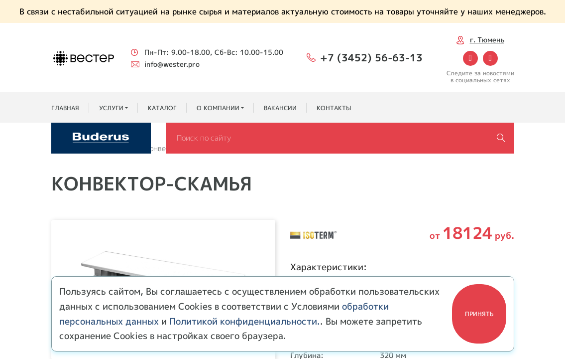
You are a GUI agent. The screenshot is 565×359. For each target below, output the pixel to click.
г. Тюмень (487, 39)
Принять (479, 314)
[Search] (340, 138)
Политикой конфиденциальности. (244, 321)
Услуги (111, 108)
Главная (65, 108)
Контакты (334, 108)
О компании (218, 108)
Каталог (162, 108)
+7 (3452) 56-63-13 (371, 57)
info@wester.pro (172, 64)
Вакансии (280, 108)
